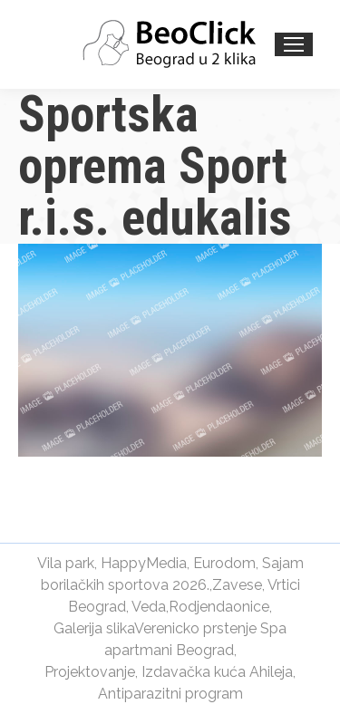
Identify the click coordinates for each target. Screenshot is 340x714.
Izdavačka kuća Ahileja (217, 671)
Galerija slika (93, 628)
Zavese (237, 584)
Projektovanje (89, 671)
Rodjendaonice (219, 606)
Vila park (65, 563)
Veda (148, 606)
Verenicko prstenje (195, 628)
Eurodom (224, 563)
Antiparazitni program (170, 693)
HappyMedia (144, 563)
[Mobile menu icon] (294, 44)
